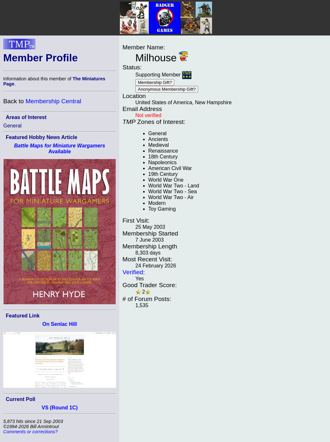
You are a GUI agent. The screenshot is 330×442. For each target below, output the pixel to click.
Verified (132, 272)
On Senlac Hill (59, 324)
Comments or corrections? (30, 431)
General (12, 125)
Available (59, 148)
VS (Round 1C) (60, 407)
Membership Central (53, 101)
